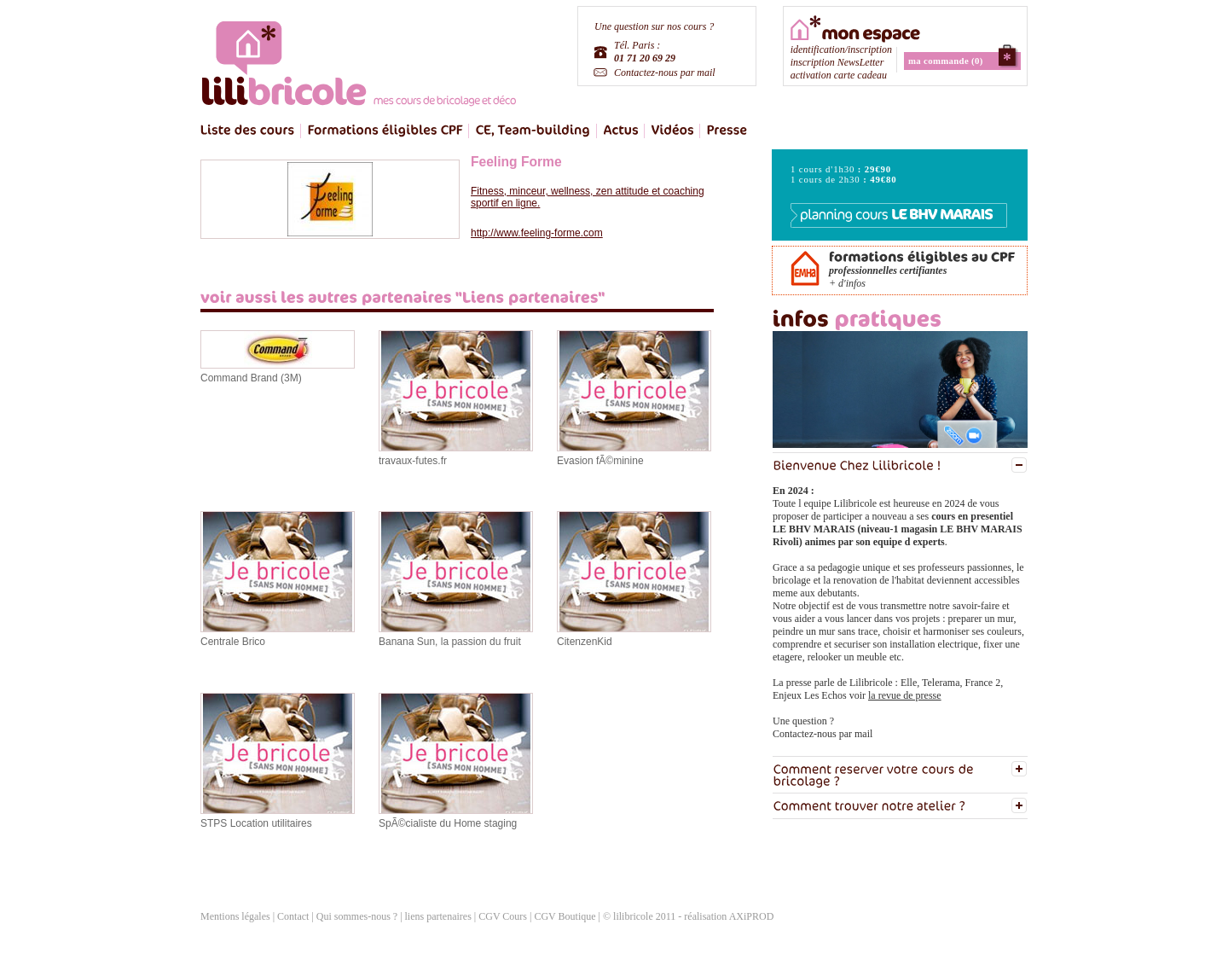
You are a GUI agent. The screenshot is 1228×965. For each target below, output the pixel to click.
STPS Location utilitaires (256, 823)
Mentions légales (235, 916)
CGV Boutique (564, 916)
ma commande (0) (945, 60)
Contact (293, 916)
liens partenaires (439, 916)
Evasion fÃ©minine (600, 461)
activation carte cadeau (839, 75)
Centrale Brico (232, 642)
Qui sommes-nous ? (356, 916)
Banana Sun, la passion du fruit (450, 642)
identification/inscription (841, 49)
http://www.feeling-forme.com (537, 233)
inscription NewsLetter (837, 62)
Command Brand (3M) (251, 378)
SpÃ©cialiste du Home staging (448, 823)
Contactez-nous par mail (664, 72)
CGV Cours (502, 916)
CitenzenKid (584, 642)
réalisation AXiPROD (728, 916)
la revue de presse (904, 695)
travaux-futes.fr (413, 461)
